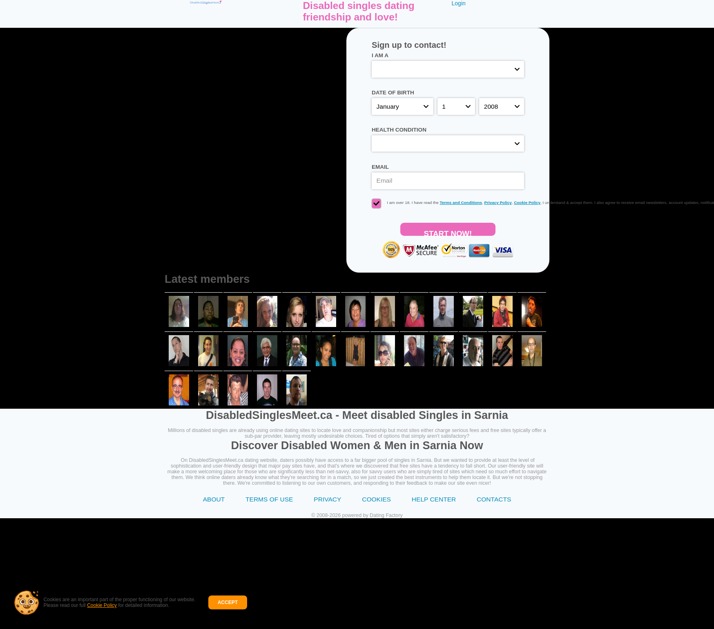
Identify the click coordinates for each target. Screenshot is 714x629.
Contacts (494, 499)
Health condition (399, 130)
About (214, 499)
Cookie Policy (99, 608)
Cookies (376, 499)
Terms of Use (269, 499)
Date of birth (393, 93)
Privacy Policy (498, 202)
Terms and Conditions (461, 202)
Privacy (327, 499)
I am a (380, 55)
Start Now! (448, 232)
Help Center (434, 499)
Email (380, 167)
